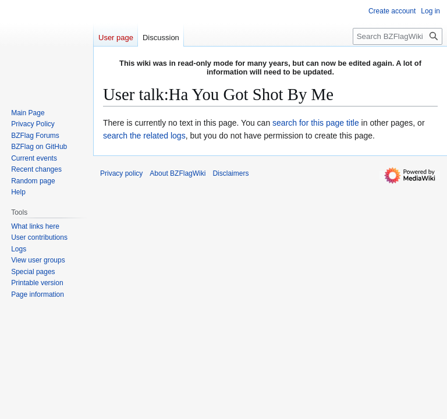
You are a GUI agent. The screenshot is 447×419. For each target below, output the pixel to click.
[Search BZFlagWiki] (397, 36)
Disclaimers (230, 173)
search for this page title (315, 122)
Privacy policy (121, 173)
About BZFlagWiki (177, 173)
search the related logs (144, 135)
